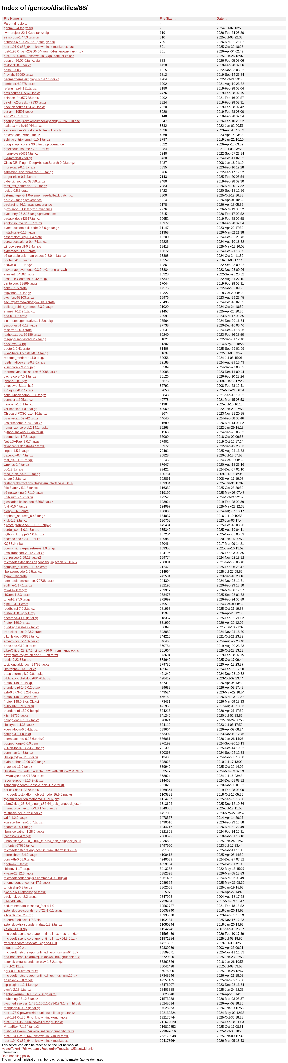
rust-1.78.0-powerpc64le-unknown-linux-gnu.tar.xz (39, 1013)
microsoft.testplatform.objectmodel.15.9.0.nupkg (38, 794)
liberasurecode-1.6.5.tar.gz (23, 571)
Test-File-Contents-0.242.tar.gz (26, 279)
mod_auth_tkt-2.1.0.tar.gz (22, 474)
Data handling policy (16, 1056)
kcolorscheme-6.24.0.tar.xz (23, 423)
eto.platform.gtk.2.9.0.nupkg (23, 673)
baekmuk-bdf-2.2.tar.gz (20, 896)
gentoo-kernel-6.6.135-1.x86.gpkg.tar (30, 994)
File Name (11, 18)
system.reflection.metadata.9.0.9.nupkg (32, 799)
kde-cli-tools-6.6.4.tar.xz (21, 729)
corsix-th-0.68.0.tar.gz (19, 859)
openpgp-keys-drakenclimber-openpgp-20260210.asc (42, 121)
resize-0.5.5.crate (16, 190)
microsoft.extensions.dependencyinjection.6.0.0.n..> (40, 562)
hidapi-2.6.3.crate (16, 511)
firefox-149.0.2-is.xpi (18, 683)
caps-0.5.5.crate (15, 288)
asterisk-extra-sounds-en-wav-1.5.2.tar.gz (33, 961)
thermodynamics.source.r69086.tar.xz (30, 372)
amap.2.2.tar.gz (15, 478)
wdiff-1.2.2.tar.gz (15, 817)
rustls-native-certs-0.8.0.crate (24, 362)
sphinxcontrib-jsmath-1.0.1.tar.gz (27, 139)
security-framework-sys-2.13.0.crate (29, 302)
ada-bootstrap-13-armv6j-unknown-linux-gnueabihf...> (42, 957)
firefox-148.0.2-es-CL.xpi (21, 701)
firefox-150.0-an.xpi (17, 622)
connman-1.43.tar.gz (18, 752)
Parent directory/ (15, 23)
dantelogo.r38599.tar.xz (20, 283)
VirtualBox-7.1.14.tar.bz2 (21, 1026)
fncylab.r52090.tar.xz (18, 74)
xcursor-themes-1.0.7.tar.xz (23, 822)
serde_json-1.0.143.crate (21, 529)
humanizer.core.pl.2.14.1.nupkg (26, 427)
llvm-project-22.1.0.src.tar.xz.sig (26, 32)
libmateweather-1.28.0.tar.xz (24, 831)
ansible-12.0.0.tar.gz (18, 980)
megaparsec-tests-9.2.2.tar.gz (25, 339)
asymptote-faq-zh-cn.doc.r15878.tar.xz (31, 655)
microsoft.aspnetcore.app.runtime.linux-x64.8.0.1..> (40, 938)
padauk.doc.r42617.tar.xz (22, 218)
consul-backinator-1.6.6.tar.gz (25, 395)
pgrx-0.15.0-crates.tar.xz (21, 971)
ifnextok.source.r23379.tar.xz (24, 107)
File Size (166, 18)
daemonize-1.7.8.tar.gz (20, 436)
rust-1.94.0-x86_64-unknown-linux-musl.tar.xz (36, 1040)
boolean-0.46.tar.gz (17, 260)
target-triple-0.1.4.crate (20, 176)
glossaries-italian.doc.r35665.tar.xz (28, 502)
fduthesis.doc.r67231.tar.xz (23, 813)
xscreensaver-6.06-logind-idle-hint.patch (32, 130)
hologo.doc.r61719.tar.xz (21, 720)
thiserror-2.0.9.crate (18, 330)
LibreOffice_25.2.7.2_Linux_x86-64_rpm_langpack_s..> (43, 650)
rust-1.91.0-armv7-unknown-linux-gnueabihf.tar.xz (39, 1031)
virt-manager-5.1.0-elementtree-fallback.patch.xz (38, 195)
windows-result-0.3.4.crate (22, 246)
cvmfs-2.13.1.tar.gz (17, 989)
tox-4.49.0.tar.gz (15, 590)
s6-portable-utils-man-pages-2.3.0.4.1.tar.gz (35, 255)
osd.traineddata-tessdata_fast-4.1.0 (29, 906)
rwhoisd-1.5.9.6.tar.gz (19, 706)
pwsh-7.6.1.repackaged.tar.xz (25, 892)
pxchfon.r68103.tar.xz (19, 297)
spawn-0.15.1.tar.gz (18, 265)
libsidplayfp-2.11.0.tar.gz (21, 757)
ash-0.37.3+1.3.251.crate (21, 692)
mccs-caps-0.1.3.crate (19, 167)
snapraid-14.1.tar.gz (18, 827)
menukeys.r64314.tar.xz (21, 153)
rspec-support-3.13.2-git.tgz (23, 780)
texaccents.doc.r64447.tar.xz (24, 446)
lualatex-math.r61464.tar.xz (23, 125)
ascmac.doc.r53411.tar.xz (22, 539)
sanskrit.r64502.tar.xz (19, 274)
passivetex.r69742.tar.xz (21, 418)
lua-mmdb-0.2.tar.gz (18, 158)
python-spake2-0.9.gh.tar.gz (23, 432)
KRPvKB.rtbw (13, 901)
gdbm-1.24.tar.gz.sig (18, 28)
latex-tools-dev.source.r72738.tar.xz (29, 580)
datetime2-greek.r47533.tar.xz (25, 102)
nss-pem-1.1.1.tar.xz (18, 404)
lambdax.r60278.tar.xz (19, 84)
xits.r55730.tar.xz (16, 715)
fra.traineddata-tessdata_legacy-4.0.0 (30, 943)
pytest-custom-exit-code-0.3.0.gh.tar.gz (31, 228)
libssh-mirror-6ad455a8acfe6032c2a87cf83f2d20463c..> (43, 771)
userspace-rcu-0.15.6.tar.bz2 (24, 739)
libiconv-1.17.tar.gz (17, 869)
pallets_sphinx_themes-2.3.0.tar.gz (28, 306)
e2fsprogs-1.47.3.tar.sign (21, 37)
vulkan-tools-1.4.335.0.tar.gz (24, 748)
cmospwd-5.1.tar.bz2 (18, 385)
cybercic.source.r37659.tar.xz (24, 181)
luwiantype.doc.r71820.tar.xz (24, 776)
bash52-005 (12, 70)
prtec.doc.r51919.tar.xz (20, 646)
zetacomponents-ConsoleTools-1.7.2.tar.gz (34, 785)
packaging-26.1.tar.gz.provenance (28, 204)
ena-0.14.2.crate (15, 316)
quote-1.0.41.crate (17, 348)
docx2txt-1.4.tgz (15, 344)
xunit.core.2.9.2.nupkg (19, 367)
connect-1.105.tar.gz (18, 399)
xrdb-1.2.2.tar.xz (15, 520)
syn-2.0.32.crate (15, 576)
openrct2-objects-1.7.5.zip (22, 920)
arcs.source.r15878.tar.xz (22, 93)
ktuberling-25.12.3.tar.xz (21, 999)
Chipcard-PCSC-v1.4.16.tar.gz (25, 413)
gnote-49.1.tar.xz (16, 864)
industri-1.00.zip (15, 947)
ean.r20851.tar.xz (16, 116)
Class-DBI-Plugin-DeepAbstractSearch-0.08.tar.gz (39, 162)
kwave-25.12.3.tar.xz (18, 873)
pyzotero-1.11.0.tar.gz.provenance (28, 209)
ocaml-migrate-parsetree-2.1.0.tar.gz (30, 548)
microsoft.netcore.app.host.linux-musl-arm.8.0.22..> (40, 850)
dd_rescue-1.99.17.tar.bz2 (22, 557)
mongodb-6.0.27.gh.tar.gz (22, 1008)
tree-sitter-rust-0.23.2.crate (23, 632)
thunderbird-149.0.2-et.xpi (22, 687)
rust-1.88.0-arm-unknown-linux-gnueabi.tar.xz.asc (39, 56)
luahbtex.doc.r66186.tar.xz (22, 334)
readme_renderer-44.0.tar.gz (24, 358)
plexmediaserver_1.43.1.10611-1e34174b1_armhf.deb (42, 1003)
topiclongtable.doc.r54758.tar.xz (26, 664)
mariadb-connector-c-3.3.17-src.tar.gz (30, 808)
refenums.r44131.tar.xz (20, 88)
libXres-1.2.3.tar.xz (17, 594)
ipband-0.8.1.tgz (15, 381)
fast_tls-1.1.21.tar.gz (18, 460)
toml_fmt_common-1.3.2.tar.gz (25, 186)
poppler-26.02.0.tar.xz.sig (22, 60)
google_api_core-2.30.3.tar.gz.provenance (34, 144)
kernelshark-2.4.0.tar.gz (20, 854)
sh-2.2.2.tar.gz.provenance (23, 200)
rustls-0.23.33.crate (17, 659)
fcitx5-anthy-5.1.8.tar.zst (21, 488)
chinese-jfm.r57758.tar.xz (22, 98)
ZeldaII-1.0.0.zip (15, 929)
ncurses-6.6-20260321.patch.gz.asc (29, 42)
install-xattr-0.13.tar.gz (19, 232)
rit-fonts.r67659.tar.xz (19, 845)
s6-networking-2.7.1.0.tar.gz (23, 492)
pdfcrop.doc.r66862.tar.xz (22, 135)
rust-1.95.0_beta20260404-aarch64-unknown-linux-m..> (43, 51)
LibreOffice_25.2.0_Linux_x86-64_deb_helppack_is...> (42, 841)
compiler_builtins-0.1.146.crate (25, 567)
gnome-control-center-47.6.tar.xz (27, 882)
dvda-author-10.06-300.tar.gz (24, 762)
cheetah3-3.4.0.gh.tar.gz (21, 618)
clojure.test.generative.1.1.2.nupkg (28, 320)
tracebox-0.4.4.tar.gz (18, 455)
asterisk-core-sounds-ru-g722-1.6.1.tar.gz (33, 910)
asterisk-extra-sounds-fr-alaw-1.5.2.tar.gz (33, 924)
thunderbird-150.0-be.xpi (21, 710)
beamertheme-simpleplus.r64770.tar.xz (31, 79)
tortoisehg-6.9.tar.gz (18, 887)
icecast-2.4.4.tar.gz (17, 836)
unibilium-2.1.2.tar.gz (18, 497)
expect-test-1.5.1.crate (20, 251)
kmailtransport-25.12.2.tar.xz (24, 553)
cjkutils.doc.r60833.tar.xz (21, 636)
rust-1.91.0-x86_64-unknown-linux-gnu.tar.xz (35, 1017)
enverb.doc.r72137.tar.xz (21, 641)
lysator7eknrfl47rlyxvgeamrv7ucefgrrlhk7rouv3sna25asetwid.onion (48, 1048)
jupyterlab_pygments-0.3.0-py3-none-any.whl (36, 269)
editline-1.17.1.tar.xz (18, 585)
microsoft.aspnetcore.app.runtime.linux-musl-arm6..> (41, 933)
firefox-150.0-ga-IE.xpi (19, 613)
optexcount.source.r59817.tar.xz (26, 149)
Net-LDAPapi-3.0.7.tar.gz (21, 441)
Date (220, 18)
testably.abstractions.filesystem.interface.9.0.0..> (38, 483)
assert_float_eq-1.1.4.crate (23, 237)
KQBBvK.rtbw (13, 543)
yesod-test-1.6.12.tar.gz (20, 325)
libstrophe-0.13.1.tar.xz (20, 669)
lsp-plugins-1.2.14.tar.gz (21, 984)
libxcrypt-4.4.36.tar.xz (19, 724)
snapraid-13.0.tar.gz (18, 766)
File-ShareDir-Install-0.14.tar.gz (26, 353)
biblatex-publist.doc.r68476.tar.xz (27, 678)
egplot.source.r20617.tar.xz (23, 223)
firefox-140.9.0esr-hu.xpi (21, 697)
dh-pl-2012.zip (14, 966)
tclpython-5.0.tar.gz (17, 293)
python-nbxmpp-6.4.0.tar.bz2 (24, 534)
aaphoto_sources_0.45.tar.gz (24, 516)
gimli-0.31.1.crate (16, 604)
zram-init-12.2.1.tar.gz (19, 311)
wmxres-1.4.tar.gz (16, 464)
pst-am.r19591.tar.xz (18, 111)
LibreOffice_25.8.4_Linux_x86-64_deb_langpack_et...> (43, 803)
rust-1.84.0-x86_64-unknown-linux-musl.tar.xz (36, 1036)
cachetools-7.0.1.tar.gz (20, 376)
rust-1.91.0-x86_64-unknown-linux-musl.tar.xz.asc (39, 46)
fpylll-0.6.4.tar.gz (15, 506)
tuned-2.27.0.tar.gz (17, 599)
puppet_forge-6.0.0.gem (21, 743)
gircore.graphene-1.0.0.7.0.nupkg (27, 525)
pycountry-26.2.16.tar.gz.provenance (30, 214)
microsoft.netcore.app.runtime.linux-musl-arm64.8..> (41, 952)
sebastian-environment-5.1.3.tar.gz (28, 172)
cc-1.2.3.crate (13, 469)
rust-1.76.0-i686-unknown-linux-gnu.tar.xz (33, 1022)
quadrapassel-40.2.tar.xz (21, 627)
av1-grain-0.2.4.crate (18, 390)
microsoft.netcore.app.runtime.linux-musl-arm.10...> (40, 975)
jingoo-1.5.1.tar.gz (16, 450)
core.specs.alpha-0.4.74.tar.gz (25, 241)
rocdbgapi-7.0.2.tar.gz (19, 608)
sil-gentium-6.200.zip (18, 915)
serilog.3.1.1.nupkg (17, 734)
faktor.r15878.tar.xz (17, 65)
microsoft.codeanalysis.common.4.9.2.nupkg (35, 878)
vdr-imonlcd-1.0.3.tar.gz (20, 409)
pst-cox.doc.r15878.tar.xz (22, 790)
